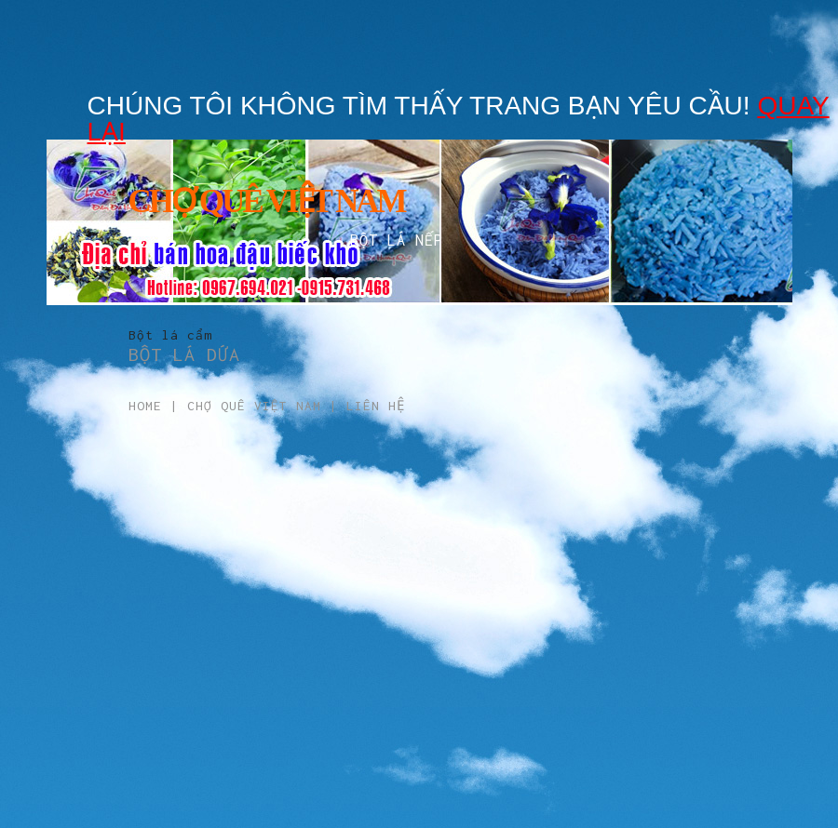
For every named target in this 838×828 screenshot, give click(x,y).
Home (145, 405)
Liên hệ (375, 405)
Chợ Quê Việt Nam (254, 405)
